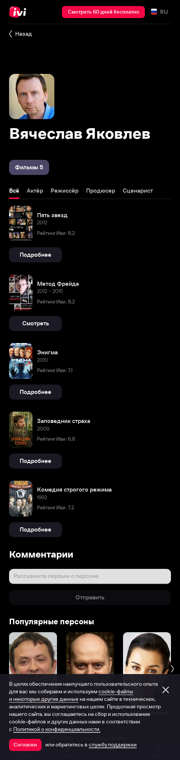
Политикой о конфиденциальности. (56, 729)
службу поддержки (113, 745)
